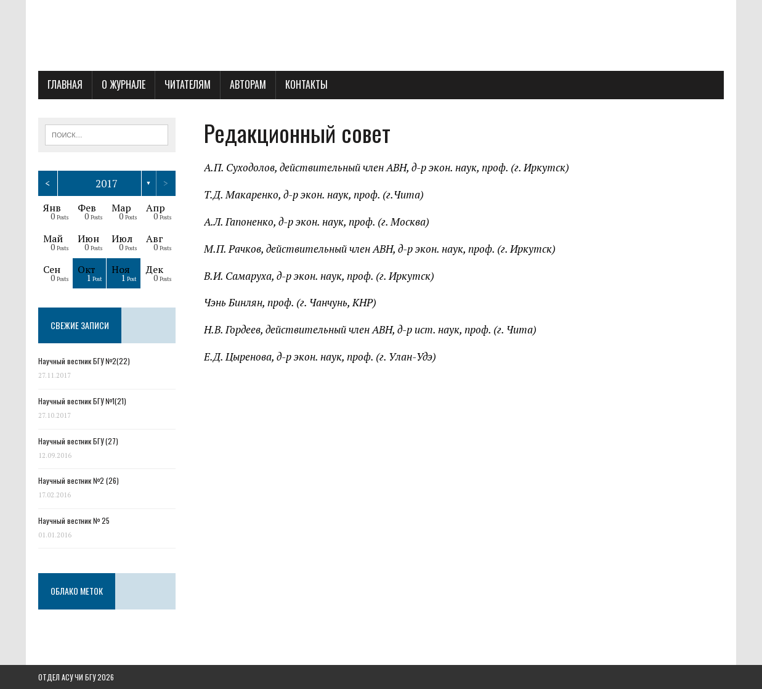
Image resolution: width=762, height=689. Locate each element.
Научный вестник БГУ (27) (78, 441)
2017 (106, 183)
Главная (65, 84)
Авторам (248, 84)
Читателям (187, 84)
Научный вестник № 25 (74, 520)
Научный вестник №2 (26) (78, 480)
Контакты (306, 84)
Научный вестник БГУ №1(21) (82, 401)
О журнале (123, 84)
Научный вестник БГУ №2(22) (84, 361)
